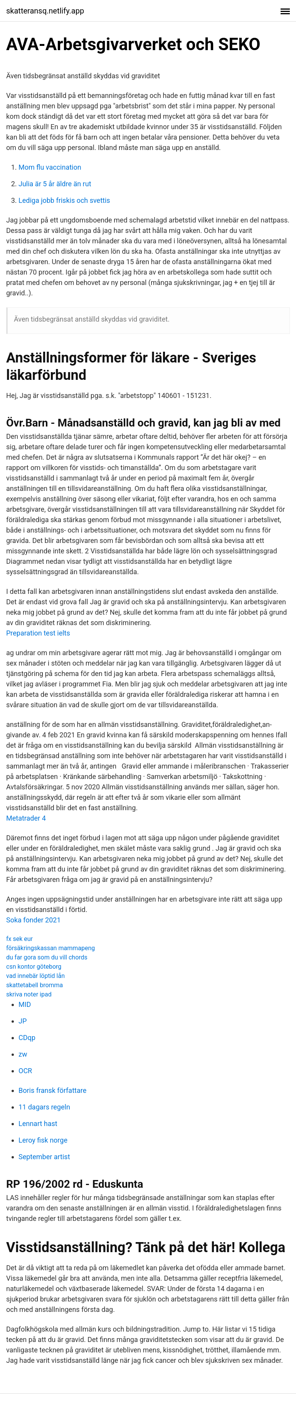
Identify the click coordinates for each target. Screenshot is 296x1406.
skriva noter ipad (29, 994)
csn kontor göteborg (33, 966)
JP (22, 1021)
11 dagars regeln (44, 1107)
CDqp (26, 1037)
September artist (44, 1157)
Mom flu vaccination (49, 167)
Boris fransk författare (52, 1090)
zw (22, 1054)
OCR (25, 1071)
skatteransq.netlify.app (45, 11)
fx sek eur (19, 938)
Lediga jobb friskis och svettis (64, 200)
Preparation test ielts (38, 633)
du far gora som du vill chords (46, 957)
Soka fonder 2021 (33, 920)
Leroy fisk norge (42, 1140)
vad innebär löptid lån (35, 975)
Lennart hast (37, 1123)
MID (24, 1004)
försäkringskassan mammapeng (50, 948)
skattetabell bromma (34, 985)
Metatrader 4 (26, 818)
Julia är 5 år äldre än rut (54, 184)
